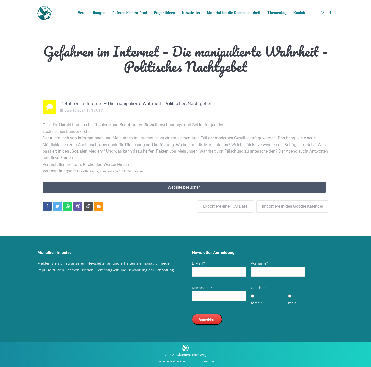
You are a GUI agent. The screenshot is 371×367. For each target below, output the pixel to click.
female (257, 303)
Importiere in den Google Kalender (292, 206)
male (292, 303)
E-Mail (198, 263)
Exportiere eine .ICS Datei (225, 206)
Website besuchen (184, 187)
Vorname (259, 263)
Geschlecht (260, 287)
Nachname (202, 287)
